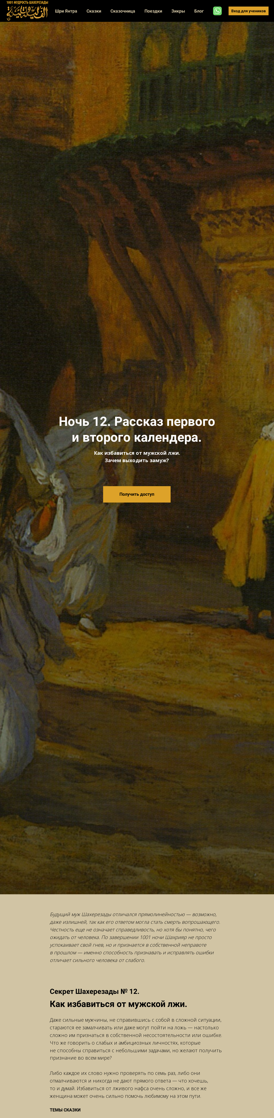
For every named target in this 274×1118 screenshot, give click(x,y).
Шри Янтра (66, 11)
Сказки (94, 11)
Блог (199, 11)
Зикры (178, 11)
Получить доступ (136, 494)
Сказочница (123, 11)
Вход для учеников (248, 11)
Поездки (153, 11)
